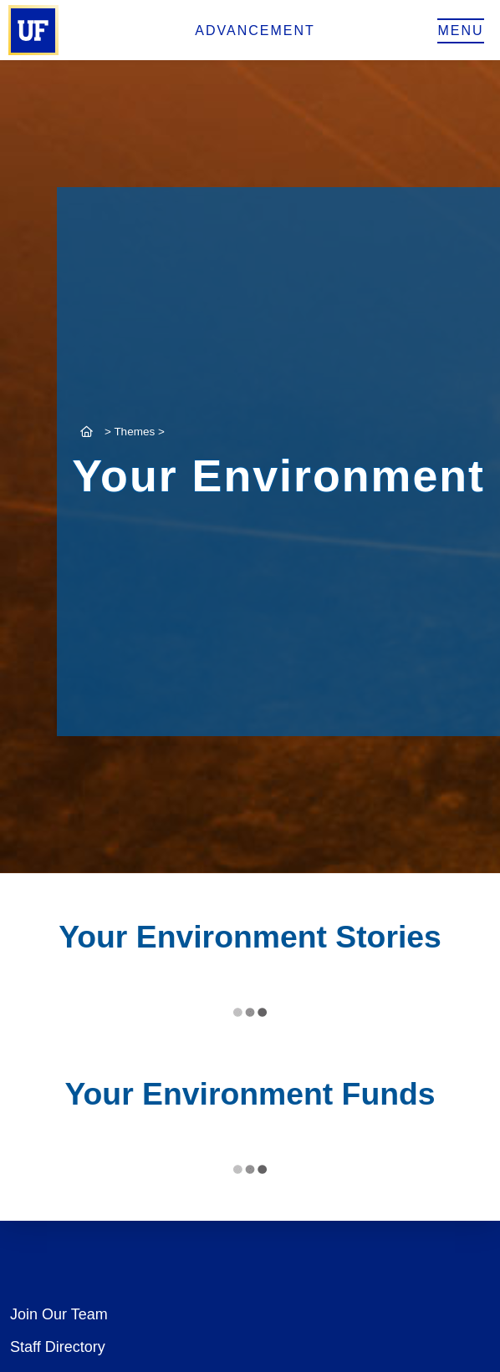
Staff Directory (57, 1347)
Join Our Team (59, 1314)
